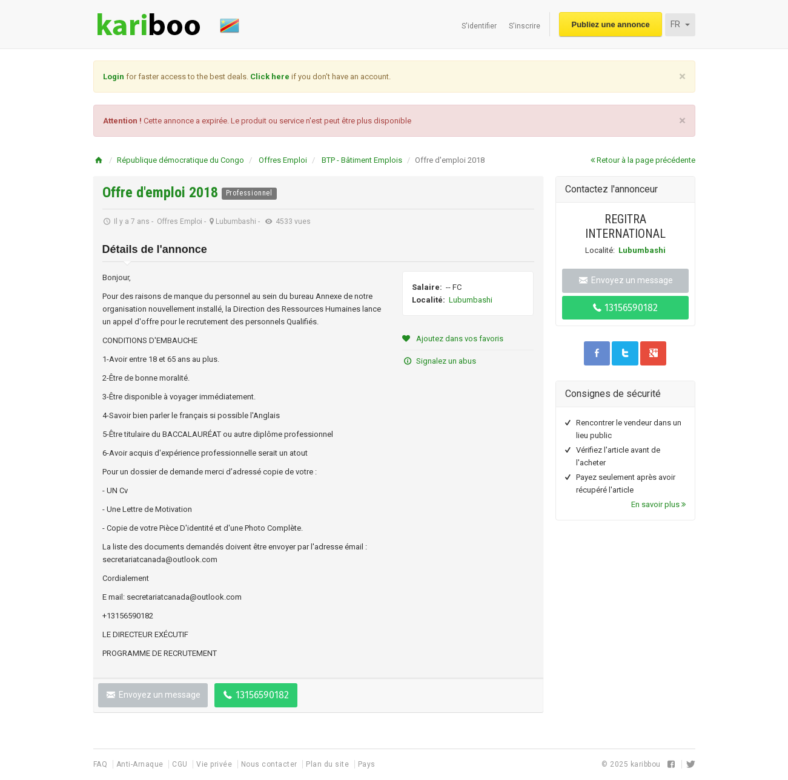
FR (680, 24)
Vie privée (215, 764)
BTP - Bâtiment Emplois (362, 160)
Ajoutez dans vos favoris (452, 338)
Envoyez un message (153, 695)
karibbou (646, 764)
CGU (181, 764)
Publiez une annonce (611, 24)
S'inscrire (524, 26)
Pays (367, 764)
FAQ (101, 764)
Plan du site (328, 764)
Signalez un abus (439, 360)
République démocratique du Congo (180, 160)
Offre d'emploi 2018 (162, 192)
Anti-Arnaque (141, 764)
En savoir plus (658, 504)
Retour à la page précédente (643, 160)
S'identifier (479, 26)
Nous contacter (270, 764)
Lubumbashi (470, 299)
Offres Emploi (283, 160)
